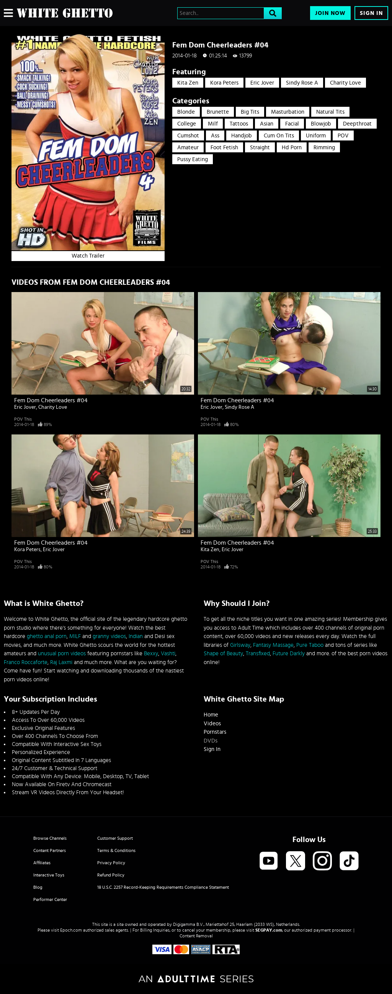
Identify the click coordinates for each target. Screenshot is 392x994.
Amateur (188, 147)
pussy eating (192, 159)
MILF (75, 636)
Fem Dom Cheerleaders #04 (51, 400)
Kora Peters (224, 83)
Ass (215, 136)
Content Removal (196, 936)
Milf (213, 124)
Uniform (316, 136)
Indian (136, 636)
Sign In (371, 13)
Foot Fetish (224, 147)
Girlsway (240, 645)
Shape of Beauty (223, 653)
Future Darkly (289, 653)
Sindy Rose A (302, 83)
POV (343, 136)
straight (260, 147)
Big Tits (250, 112)
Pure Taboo (309, 645)
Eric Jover (262, 83)
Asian (266, 124)
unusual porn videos (62, 653)
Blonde (186, 112)
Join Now (330, 13)
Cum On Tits (279, 136)
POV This (23, 419)
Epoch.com (71, 930)
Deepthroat (357, 124)
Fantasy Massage (273, 645)
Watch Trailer (88, 256)
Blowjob (321, 124)
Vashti (168, 653)
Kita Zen (187, 83)
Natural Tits (330, 112)
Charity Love (345, 83)
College (186, 124)
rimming (324, 147)
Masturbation (287, 112)
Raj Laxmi (61, 662)
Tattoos (239, 124)
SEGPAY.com (268, 930)
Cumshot (188, 136)
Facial (292, 124)
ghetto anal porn (47, 636)
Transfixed (258, 653)
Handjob (241, 136)
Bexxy (151, 653)
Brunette (218, 112)
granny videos (109, 636)
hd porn (292, 147)
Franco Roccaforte (25, 662)
